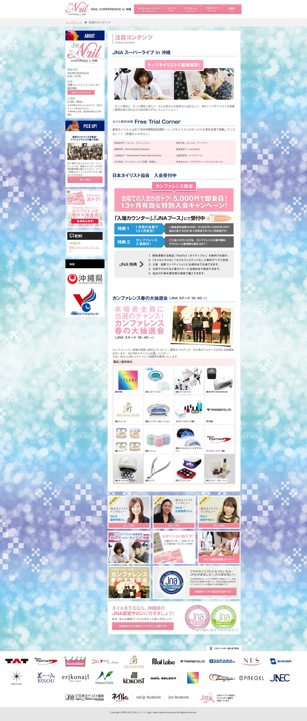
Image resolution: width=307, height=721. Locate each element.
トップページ (73, 22)
